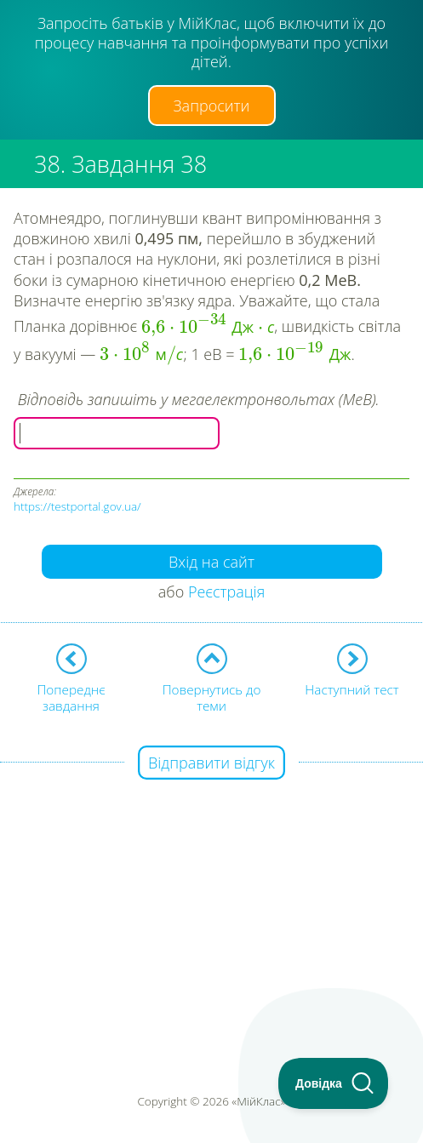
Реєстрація (226, 591)
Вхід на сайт (211, 561)
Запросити (212, 105)
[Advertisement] (211, 883)
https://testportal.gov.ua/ (77, 506)
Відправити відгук (211, 762)
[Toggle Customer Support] (333, 1083)
